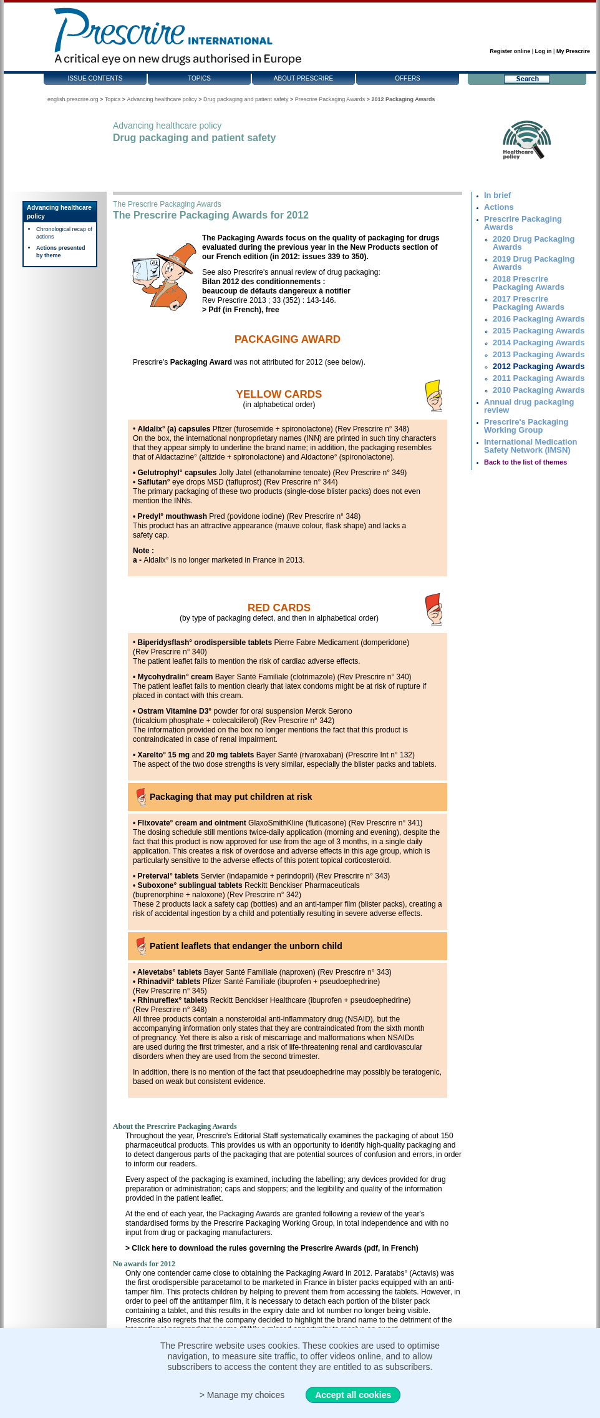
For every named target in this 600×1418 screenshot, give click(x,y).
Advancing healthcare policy (162, 99)
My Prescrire (573, 51)
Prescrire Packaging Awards (330, 99)
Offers (407, 78)
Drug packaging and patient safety (246, 99)
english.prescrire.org (73, 99)
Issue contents (95, 78)
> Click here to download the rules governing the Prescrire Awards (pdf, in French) (272, 1248)
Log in (543, 51)
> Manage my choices (242, 1395)
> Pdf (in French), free (240, 309)
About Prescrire (303, 78)
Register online (510, 51)
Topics (199, 78)
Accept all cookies (353, 1395)
